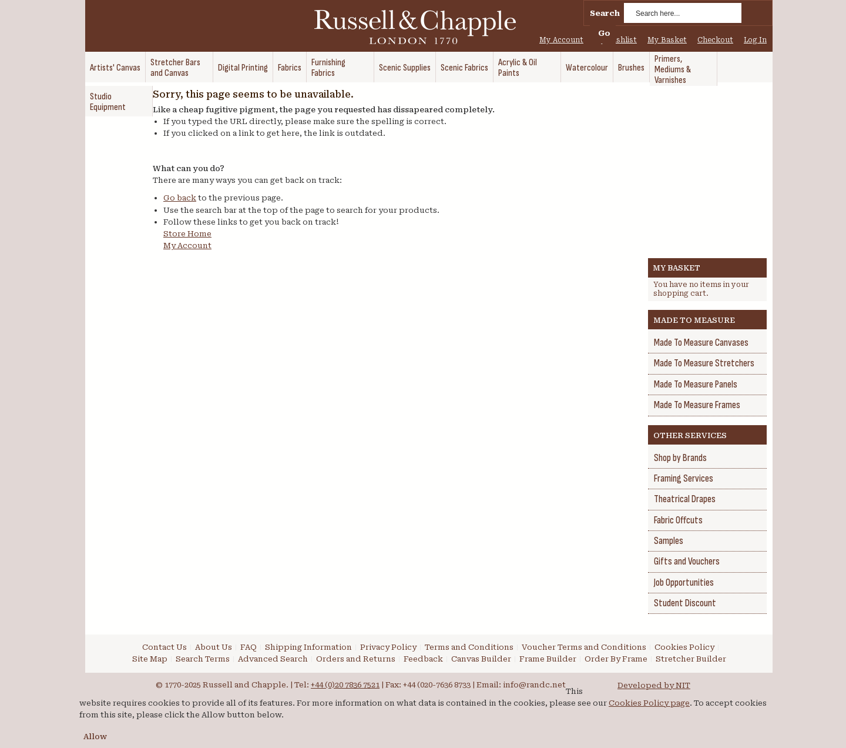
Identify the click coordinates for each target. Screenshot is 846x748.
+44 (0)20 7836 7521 (345, 684)
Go (604, 33)
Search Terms (203, 658)
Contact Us (164, 647)
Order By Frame (616, 658)
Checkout (715, 40)
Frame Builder (547, 658)
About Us (213, 647)
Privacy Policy (388, 647)
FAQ (248, 647)
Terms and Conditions (469, 647)
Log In (755, 40)
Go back (179, 197)
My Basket (667, 40)
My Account (561, 40)
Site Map (149, 658)
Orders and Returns (355, 658)
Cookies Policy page (649, 703)
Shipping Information (308, 647)
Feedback (423, 658)
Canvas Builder (481, 658)
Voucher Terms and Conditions (584, 647)
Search (605, 13)
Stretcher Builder (691, 658)
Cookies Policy (684, 647)
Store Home (187, 233)
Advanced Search (273, 658)
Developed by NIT (653, 685)
